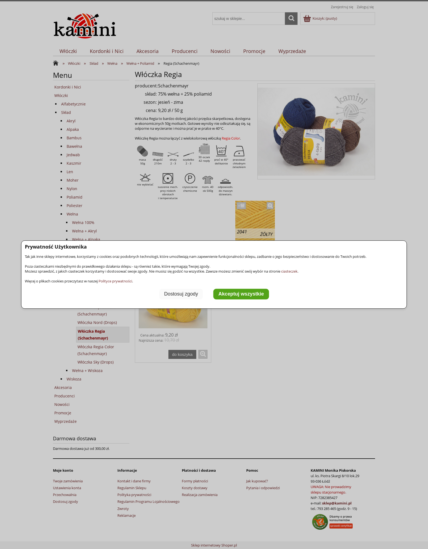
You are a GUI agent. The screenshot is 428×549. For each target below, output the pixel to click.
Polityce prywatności (115, 281)
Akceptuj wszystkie (241, 294)
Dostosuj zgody (181, 294)
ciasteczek (289, 271)
